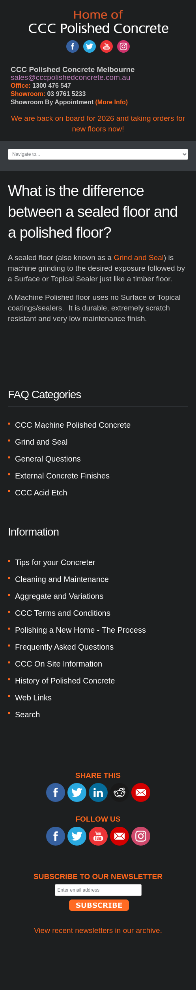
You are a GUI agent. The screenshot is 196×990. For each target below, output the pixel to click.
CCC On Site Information (58, 663)
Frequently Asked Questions (64, 647)
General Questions (48, 458)
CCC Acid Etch (41, 492)
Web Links (33, 697)
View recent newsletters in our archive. (98, 930)
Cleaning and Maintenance (62, 579)
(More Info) (111, 102)
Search (27, 714)
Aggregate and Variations (59, 596)
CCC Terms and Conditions (62, 613)
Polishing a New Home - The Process (80, 630)
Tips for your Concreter (55, 562)
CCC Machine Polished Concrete (73, 425)
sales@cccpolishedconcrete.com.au (70, 77)
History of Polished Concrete (65, 680)
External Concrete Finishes (62, 475)
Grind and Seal (139, 257)
